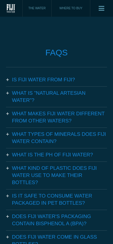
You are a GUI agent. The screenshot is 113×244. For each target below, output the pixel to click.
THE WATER (37, 8)
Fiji (11, 8)
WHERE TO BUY (71, 8)
